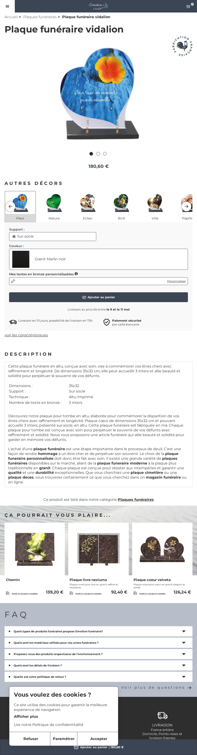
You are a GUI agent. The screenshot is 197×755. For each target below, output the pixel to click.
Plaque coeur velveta (152, 580)
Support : (16, 229)
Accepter (98, 739)
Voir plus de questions (156, 687)
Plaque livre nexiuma (88, 580)
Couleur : (16, 246)
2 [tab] (98, 154)
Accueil (11, 17)
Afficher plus (26, 716)
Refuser (30, 739)
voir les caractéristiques (26, 335)
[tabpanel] (98, 93)
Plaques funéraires (40, 17)
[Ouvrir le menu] (7, 6)
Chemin (13, 580)
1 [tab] (91, 154)
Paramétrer (64, 739)
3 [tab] (105, 154)
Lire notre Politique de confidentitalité (48, 725)
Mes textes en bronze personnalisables (43, 274)
